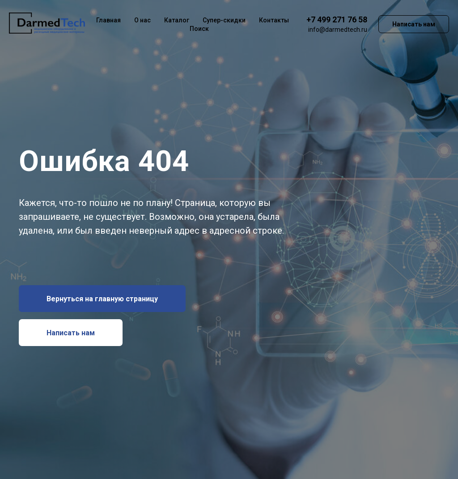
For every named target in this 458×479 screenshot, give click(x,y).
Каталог (176, 20)
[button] (71, 332)
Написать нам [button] (413, 24)
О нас (142, 20)
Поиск (199, 28)
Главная (108, 20)
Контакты (274, 20)
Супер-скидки (224, 20)
